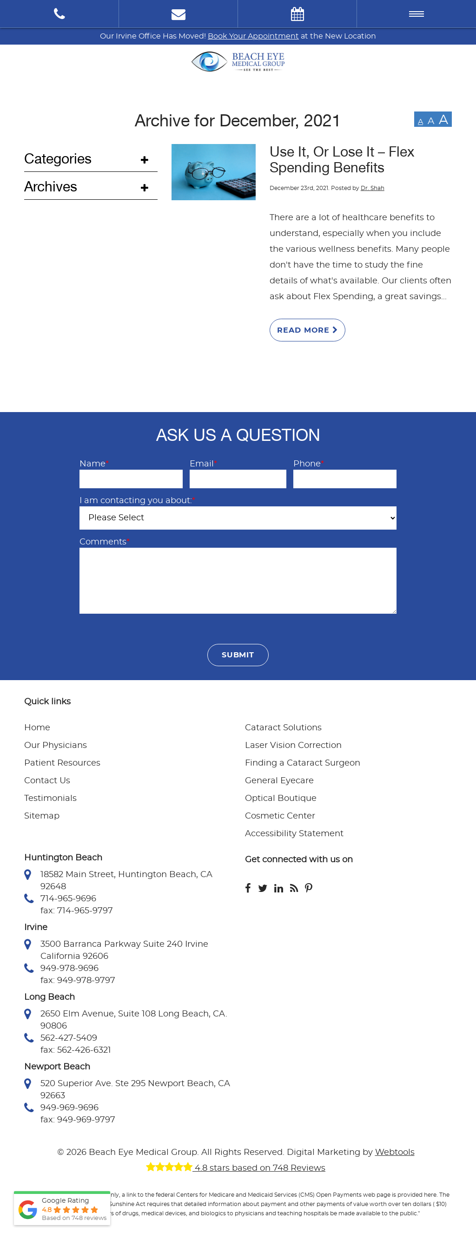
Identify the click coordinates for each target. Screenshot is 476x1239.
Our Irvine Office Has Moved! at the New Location (238, 36)
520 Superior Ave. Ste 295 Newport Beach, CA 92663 (127, 1089)
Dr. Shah (372, 188)
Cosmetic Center (280, 816)
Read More (307, 330)
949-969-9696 (61, 1108)
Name (94, 464)
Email (203, 464)
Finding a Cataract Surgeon (302, 763)
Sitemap (42, 816)
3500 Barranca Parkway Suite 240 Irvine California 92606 (116, 949)
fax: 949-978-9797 (77, 981)
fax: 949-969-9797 (77, 1120)
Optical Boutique (281, 798)
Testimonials (50, 798)
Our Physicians (55, 745)
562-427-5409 (60, 1038)
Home (37, 728)
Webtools (395, 1152)
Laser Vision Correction (293, 745)
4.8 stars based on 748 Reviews (235, 1168)
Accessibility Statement (294, 834)
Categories (58, 159)
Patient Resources (62, 763)
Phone (308, 464)
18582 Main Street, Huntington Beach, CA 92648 (118, 880)
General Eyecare (279, 781)
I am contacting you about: (137, 501)
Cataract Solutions (283, 728)
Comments (104, 542)
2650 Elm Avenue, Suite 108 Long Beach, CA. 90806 (125, 1019)
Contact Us (47, 781)
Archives (50, 187)
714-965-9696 (60, 899)
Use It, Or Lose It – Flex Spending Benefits (342, 160)
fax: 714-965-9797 (76, 911)
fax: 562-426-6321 (75, 1050)
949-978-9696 (61, 969)
